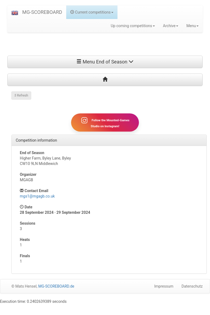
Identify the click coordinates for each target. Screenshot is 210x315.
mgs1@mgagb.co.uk (37, 196)
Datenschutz (192, 286)
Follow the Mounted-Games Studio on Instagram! (105, 122)
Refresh (21, 95)
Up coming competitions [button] (133, 26)
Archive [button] (170, 26)
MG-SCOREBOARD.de (56, 286)
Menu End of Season (105, 62)
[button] (14, 12)
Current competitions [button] (91, 12)
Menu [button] (192, 26)
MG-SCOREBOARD (42, 12)
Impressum (163, 286)
